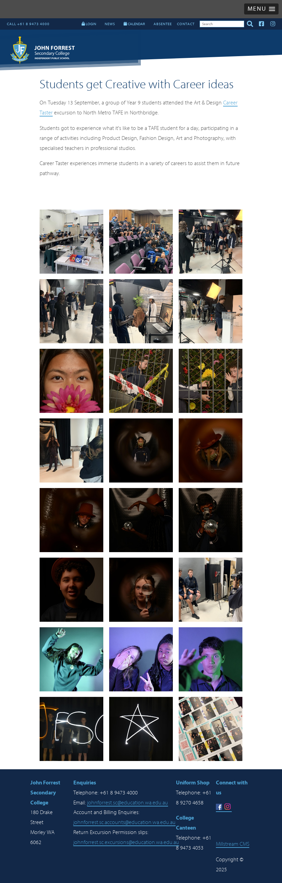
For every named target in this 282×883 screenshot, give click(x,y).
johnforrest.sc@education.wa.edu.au (127, 803)
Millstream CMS (232, 844)
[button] (261, 8)
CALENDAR (134, 24)
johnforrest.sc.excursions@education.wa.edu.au (126, 842)
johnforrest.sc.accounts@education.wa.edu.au (124, 822)
